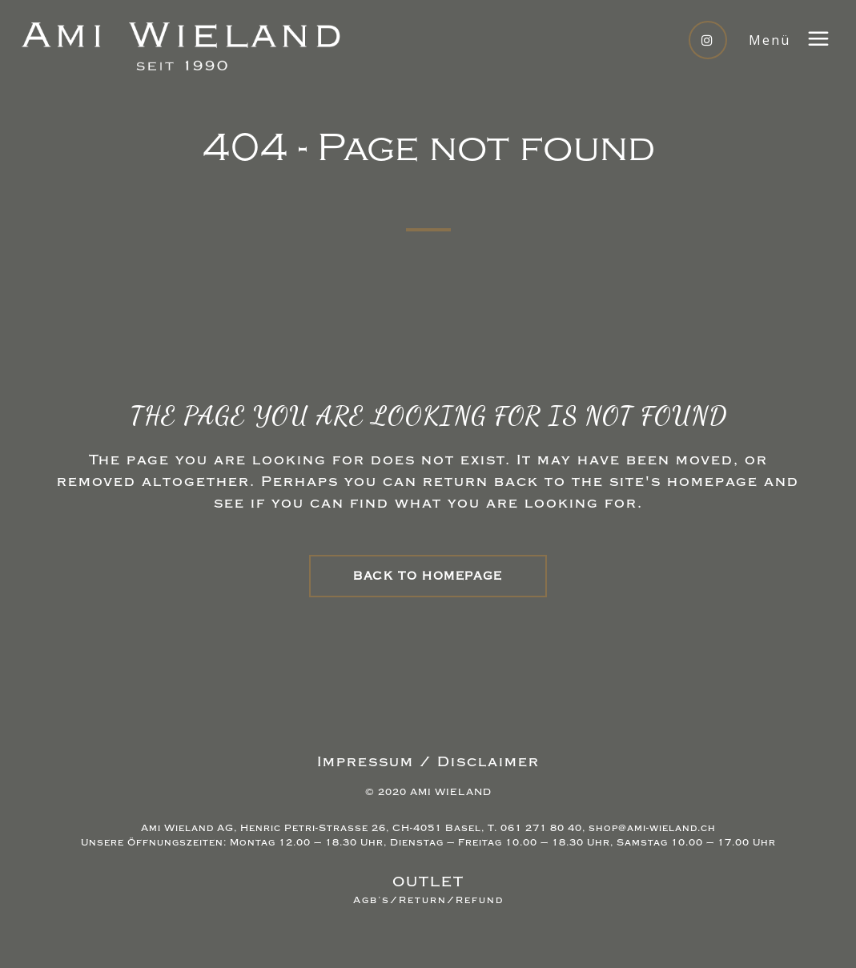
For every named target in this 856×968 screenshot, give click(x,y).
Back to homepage (428, 576)
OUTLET (428, 882)
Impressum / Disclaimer (428, 761)
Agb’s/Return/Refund (428, 900)
